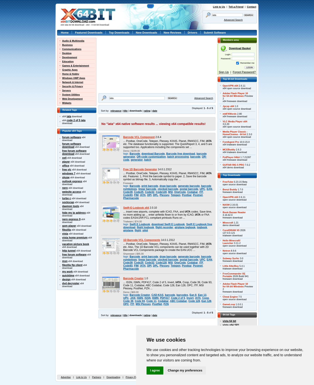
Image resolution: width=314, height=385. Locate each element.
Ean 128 (206, 301)
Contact (251, 6)
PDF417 (165, 298)
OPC (126, 304)
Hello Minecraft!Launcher (232, 241)
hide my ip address (74, 212)
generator (137, 159)
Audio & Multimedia (73, 40)
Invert (190, 298)
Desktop (67, 53)
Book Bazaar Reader (234, 212)
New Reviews (172, 32)
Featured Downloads (88, 32)
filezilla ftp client (72, 265)
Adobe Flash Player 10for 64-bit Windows (235, 94)
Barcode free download (180, 153)
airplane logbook (185, 227)
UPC (202, 189)
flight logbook (145, 227)
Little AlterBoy (231, 266)
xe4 (64, 157)
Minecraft (228, 222)
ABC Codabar (178, 301)
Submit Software (215, 32)
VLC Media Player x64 (235, 121)
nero (65, 187)
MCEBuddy (229, 149)
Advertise (66, 377)
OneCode (180, 192)
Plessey (164, 195)
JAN (132, 298)
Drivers (192, 32)
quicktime (68, 275)
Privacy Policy (133, 377)
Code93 (128, 195)
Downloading (113, 377)
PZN (166, 304)
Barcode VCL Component (139, 137)
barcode (195, 156)
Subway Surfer (231, 258)
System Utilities (71, 94)
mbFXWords (230, 113)
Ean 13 (202, 294)
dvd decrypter (70, 283)
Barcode (135, 153)
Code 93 (140, 301)
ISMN (155, 298)
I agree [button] (155, 370)
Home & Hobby (70, 74)
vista (65, 233)
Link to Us (219, 6)
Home (65, 32)
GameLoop (229, 304)
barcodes (182, 294)
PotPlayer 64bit (231, 157)
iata (69, 116)
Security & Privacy (72, 86)
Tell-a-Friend (236, 6)
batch (147, 159)
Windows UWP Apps (73, 78)
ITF (201, 192)
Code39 (128, 192)
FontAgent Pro (231, 142)
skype (66, 177)
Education (68, 61)
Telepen (175, 195)
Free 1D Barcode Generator (140, 169)
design (66, 279)
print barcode (150, 185)
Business (67, 45)
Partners (96, 377)
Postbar (187, 195)
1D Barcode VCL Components (141, 240)
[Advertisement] (126, 65)
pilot (145, 230)
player (66, 161)
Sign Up (224, 72)
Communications (71, 49)
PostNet (157, 304)
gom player (69, 225)
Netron (226, 250)
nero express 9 (71, 219)
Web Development (72, 98)
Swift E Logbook (140, 224)
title (125, 110)
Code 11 (151, 301)
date (154, 110)
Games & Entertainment (75, 65)
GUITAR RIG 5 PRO (233, 165)
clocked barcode (168, 189)
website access (71, 191)
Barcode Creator (133, 278)
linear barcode (147, 189)
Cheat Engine (230, 296)
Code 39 (128, 301)
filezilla (66, 229)
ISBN (140, 298)
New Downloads (146, 32)
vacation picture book (75, 244)
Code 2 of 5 (178, 298)
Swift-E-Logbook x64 (136, 207)
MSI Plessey (143, 304)
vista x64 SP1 (231, 325)
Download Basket (240, 48)
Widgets (66, 103)
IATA (143, 195)
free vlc (66, 169)
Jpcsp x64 (228, 106)
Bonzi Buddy (230, 189)
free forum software (74, 254)
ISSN (148, 298)
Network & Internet (72, 82)
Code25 (138, 192)
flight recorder (164, 227)
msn (65, 261)
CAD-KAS (158, 294)
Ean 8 (192, 294)
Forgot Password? (244, 72)
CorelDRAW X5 (231, 230)
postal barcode (189, 189)
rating (147, 110)
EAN (209, 189)
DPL (155, 195)
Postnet (198, 195)
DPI (149, 195)
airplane (128, 230)
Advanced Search (233, 20)
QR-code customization (151, 156)
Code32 (149, 192)
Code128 (161, 192)
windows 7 (68, 173)
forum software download (71, 145)
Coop (205, 298)
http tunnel (69, 250)
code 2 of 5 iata (76, 120)
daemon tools (70, 206)
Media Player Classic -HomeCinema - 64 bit (235, 133)
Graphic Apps (70, 69)
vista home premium (74, 237)
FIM (136, 195)
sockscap (68, 202)
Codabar (192, 192)
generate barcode (189, 185)
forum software (71, 137)
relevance (116, 110)
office (65, 165)
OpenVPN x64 (230, 85)
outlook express (72, 181)
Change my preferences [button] (185, 370)
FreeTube (228, 182)
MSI (170, 192)
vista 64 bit (229, 321)
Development (69, 57)
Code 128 (194, 301)
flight (138, 230)
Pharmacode (131, 198)
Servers (66, 90)
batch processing (178, 156)
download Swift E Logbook (168, 224)
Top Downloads (119, 32)
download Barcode (153, 153)
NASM (226, 204)
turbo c (66, 198)
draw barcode (168, 185)
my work (67, 271)
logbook (202, 227)
